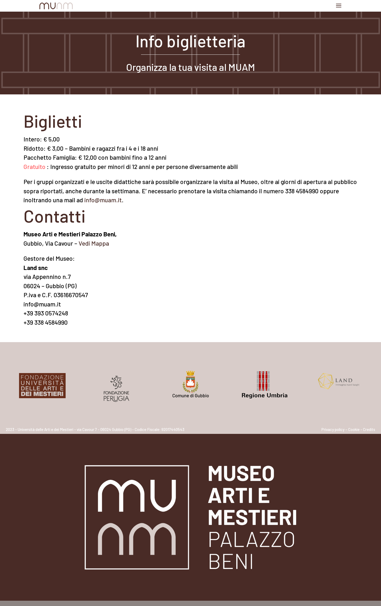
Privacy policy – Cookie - (341, 429)
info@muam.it (103, 200)
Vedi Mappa (94, 243)
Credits (369, 429)
